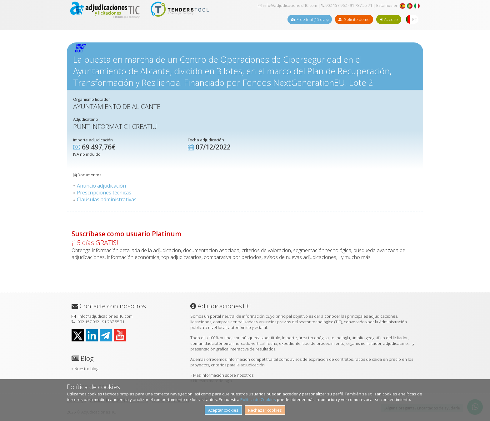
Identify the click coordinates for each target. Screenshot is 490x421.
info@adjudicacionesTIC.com (287, 5)
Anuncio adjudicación (101, 185)
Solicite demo (354, 19)
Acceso (389, 19)
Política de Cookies (258, 399)
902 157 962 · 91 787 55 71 (346, 5)
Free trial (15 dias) (309, 19)
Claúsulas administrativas (107, 199)
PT (414, 19)
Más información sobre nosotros (223, 375)
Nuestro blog (86, 368)
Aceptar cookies (223, 410)
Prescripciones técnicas (104, 192)
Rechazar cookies (265, 410)
